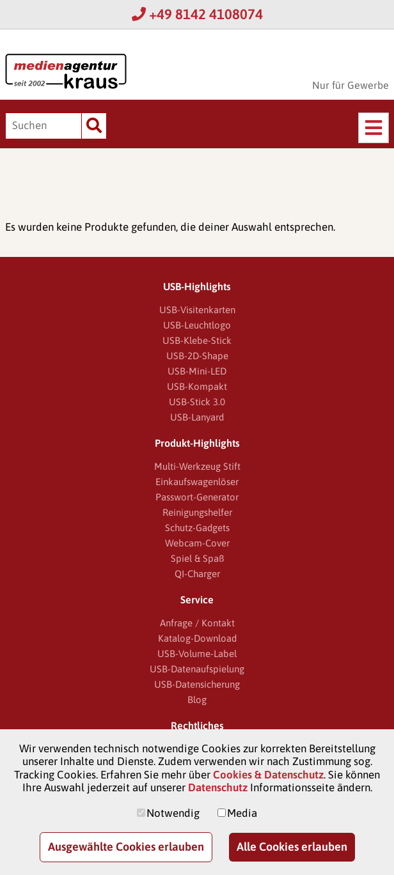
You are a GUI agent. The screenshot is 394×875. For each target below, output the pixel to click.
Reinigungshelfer (197, 512)
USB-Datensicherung (197, 684)
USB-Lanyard (197, 417)
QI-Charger (197, 573)
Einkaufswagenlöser (197, 481)
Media (242, 813)
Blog (197, 699)
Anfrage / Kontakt (197, 622)
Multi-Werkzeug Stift (197, 466)
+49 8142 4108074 (197, 14)
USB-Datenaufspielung (197, 668)
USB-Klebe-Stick (197, 340)
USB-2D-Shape (197, 355)
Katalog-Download (197, 638)
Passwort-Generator (197, 497)
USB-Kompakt (197, 386)
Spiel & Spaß (197, 558)
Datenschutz (218, 787)
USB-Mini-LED (197, 371)
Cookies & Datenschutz (268, 774)
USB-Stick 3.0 (197, 401)
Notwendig (173, 813)
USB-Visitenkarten (197, 309)
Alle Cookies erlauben (292, 846)
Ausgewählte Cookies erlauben (126, 846)
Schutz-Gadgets (197, 527)
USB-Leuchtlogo (197, 325)
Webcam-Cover (197, 543)
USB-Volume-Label (197, 653)
